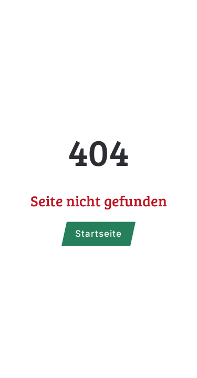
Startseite (98, 233)
